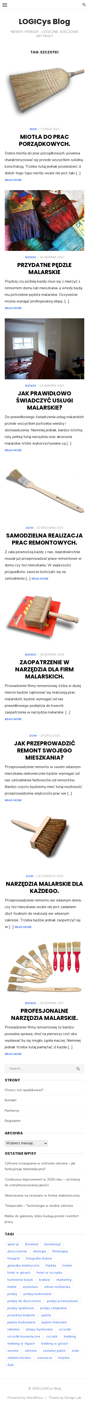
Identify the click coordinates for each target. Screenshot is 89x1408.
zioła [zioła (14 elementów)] (75, 1350)
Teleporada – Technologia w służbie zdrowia (39, 1205)
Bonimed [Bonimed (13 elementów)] (31, 1244)
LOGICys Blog (44, 21)
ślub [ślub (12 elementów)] (10, 1365)
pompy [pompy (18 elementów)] (12, 1294)
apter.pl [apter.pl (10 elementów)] (13, 1244)
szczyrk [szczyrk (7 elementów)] (51, 1336)
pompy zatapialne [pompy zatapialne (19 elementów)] (53, 1308)
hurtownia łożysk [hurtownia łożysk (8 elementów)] (20, 1279)
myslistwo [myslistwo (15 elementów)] (30, 1287)
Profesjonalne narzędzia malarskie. (44, 1014)
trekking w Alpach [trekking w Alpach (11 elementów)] (21, 1343)
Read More (13, 180)
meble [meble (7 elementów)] (12, 1287)
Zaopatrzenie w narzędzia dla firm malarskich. (44, 669)
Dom (29, 528)
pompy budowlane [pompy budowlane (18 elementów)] (37, 1294)
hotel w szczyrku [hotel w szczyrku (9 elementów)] (49, 1272)
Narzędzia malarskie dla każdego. (44, 887)
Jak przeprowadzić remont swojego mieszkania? (44, 750)
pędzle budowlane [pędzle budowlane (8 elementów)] (21, 1322)
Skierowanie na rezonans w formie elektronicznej (42, 1195)
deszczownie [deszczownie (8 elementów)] (17, 1251)
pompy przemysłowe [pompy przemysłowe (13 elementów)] (62, 1301)
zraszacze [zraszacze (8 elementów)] (44, 1358)
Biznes (30, 257)
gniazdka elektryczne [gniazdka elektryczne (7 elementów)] (23, 1265)
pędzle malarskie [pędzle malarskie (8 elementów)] (54, 1322)
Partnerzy (12, 1110)
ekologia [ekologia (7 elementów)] (39, 1251)
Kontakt (10, 1100)
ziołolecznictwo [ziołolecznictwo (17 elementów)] (19, 1358)
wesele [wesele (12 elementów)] (13, 1350)
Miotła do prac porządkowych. (44, 140)
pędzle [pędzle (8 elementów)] (46, 1315)
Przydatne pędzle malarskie (44, 268)
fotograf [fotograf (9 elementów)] (13, 1258)
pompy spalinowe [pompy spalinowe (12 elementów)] (20, 1308)
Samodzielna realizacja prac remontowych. (44, 539)
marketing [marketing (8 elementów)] (63, 1279)
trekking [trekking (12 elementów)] (70, 1336)
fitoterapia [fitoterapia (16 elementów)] (60, 1251)
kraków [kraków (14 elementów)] (44, 1279)
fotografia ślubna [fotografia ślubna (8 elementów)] (39, 1258)
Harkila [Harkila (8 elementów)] (51, 1265)
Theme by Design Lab (64, 1397)
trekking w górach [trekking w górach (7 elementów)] (54, 1343)
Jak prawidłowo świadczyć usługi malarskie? (44, 400)
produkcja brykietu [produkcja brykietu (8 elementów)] (21, 1315)
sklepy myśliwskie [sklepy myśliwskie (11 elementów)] (39, 1329)
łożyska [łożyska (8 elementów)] (64, 1358)
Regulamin (13, 1121)
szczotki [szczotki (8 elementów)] (65, 1329)
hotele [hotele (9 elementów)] (67, 1265)
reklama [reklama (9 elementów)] (13, 1329)
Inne (33, 129)
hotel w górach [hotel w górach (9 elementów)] (18, 1272)
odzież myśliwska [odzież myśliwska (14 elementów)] (57, 1287)
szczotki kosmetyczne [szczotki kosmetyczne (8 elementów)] (23, 1336)
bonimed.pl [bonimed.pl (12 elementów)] (52, 1244)
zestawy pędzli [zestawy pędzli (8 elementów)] (54, 1350)
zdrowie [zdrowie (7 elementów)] (31, 1350)
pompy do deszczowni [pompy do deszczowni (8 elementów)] (24, 1301)
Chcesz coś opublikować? (24, 1090)
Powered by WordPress (25, 1397)
